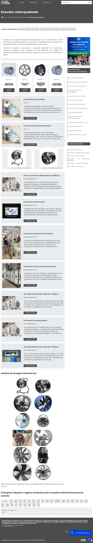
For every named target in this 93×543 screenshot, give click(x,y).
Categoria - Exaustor (74, 150)
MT (3, 505)
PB (12, 505)
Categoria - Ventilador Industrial (78, 163)
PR (29, 501)
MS (7, 505)
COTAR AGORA (9, 90)
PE (42, 501)
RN (20, 505)
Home (21, 2)
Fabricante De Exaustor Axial (49, 29)
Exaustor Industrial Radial (76, 104)
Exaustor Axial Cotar (75, 126)
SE (34, 505)
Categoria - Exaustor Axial (76, 156)
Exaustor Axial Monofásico (77, 86)
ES (20, 501)
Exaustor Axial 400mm (75, 112)
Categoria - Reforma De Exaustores (78, 153)
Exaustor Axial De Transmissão (28, 29)
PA (68, 501)
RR (29, 505)
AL (77, 501)
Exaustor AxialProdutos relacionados (77, 70)
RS (38, 501)
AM (63, 501)
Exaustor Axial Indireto (75, 78)
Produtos (47, 2)
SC (34, 501)
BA (47, 501)
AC (72, 501)
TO (38, 505)
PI (16, 505)
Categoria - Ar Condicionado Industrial (79, 159)
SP (24, 501)
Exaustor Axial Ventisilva (67, 29)
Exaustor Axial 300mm (75, 100)
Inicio (66, 531)
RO (25, 505)
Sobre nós (72, 531)
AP (81, 501)
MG (16, 501)
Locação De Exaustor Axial (77, 96)
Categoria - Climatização (75, 166)
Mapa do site (87, 531)
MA (86, 501)
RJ (11, 501)
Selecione (4, 501)
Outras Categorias (75, 144)
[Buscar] (89, 2)
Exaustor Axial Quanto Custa (77, 122)
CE (51, 501)
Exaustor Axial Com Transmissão (74, 91)
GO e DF (57, 501)
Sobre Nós (33, 2)
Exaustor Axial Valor (75, 130)
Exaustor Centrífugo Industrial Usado (75, 117)
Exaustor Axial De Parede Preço (78, 108)
